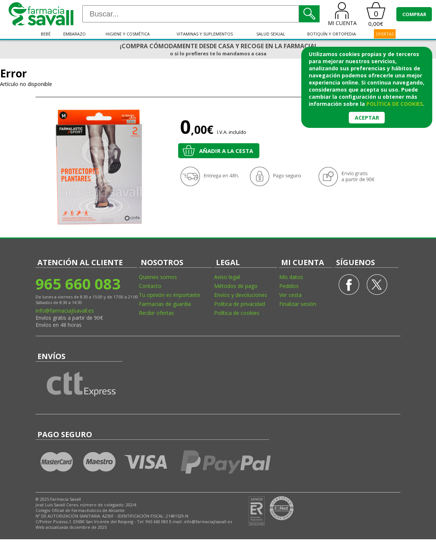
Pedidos (289, 285)
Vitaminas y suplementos (205, 34)
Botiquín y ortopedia (331, 34)
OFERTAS (385, 34)
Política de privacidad (239, 303)
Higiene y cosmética (128, 34)
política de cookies (394, 103)
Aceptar (367, 117)
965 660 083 (78, 283)
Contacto (150, 285)
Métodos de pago (235, 285)
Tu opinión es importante (169, 294)
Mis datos (291, 276)
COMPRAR (414, 14)
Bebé (46, 34)
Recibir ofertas (156, 312)
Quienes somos (158, 276)
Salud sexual (270, 34)
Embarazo (74, 34)
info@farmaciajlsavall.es (65, 310)
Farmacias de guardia (165, 303)
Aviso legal (227, 276)
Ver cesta (290, 294)
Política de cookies (236, 312)
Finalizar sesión (297, 303)
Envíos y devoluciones (240, 294)
